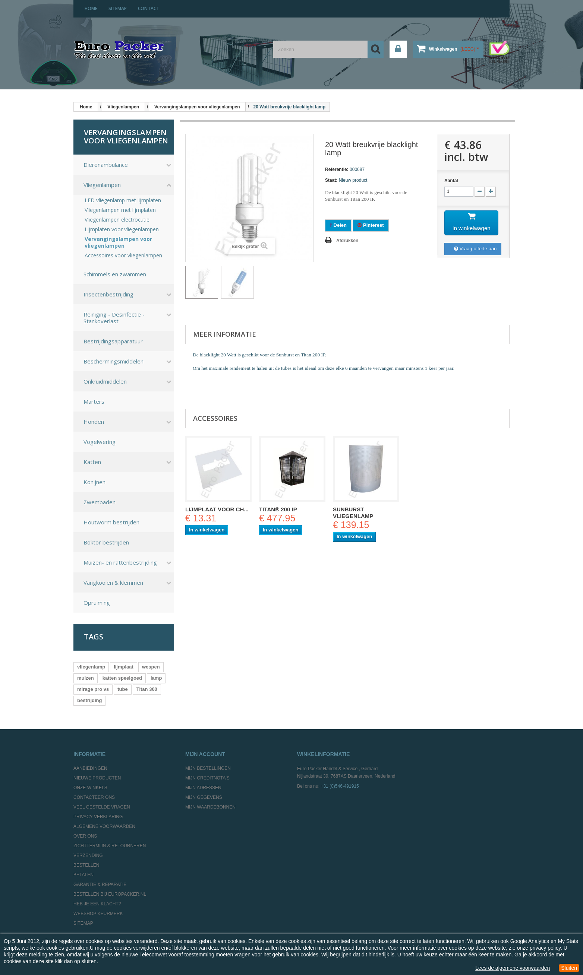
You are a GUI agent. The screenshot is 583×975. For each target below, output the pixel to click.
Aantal (451, 180)
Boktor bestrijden (106, 542)
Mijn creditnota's (207, 778)
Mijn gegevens (203, 797)
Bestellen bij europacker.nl (109, 894)
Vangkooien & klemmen (113, 582)
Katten (92, 462)
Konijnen (94, 482)
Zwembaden (99, 502)
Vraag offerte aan (475, 248)
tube (122, 689)
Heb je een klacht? (97, 903)
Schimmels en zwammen (114, 274)
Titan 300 (146, 689)
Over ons (85, 836)
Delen (338, 225)
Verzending (88, 855)
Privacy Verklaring (98, 816)
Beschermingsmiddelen (113, 361)
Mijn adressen (203, 787)
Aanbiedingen (90, 768)
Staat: (331, 180)
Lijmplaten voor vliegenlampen (122, 229)
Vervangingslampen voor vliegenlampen (118, 242)
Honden (93, 421)
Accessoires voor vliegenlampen (123, 255)
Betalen (83, 874)
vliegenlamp (91, 667)
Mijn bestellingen (208, 768)
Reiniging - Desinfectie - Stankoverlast (114, 318)
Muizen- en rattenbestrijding (120, 562)
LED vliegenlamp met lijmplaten (123, 200)
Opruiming (96, 602)
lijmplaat (123, 667)
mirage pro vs (93, 689)
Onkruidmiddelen (105, 381)
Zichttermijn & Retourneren (109, 845)
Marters (93, 401)
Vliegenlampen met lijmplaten (120, 210)
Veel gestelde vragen (101, 807)
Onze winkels (90, 787)
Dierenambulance (105, 164)
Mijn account (205, 754)
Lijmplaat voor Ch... (217, 509)
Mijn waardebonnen (210, 807)
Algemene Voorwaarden (104, 826)
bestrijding (89, 700)
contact (148, 8)
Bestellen (86, 865)
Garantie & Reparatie (99, 884)
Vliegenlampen (102, 184)
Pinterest (370, 225)
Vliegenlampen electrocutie (117, 219)
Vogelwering (99, 441)
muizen (85, 678)
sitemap (117, 8)
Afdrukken (347, 240)
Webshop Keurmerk (98, 913)
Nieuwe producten (97, 778)
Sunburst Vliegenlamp (353, 512)
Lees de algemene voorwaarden (512, 968)
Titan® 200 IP (278, 509)
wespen (151, 667)
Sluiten (569, 968)
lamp (156, 678)
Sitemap (83, 923)
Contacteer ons (94, 797)
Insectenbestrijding (108, 294)
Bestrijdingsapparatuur (113, 341)
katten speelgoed (122, 678)
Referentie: (337, 169)
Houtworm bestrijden (111, 522)
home (91, 8)
